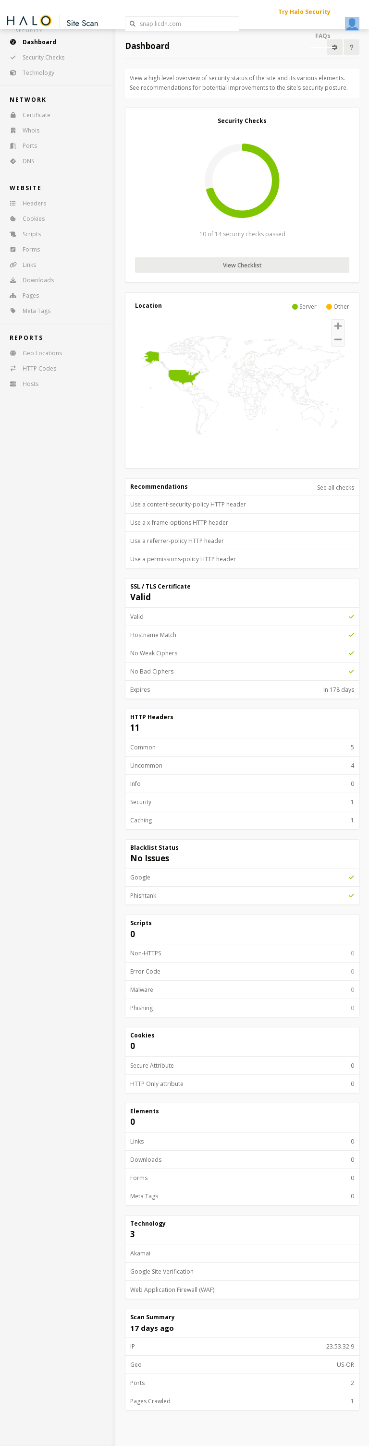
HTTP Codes (29, 368)
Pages (21, 295)
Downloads (28, 280)
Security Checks (33, 57)
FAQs (323, 36)
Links (19, 265)
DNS (18, 161)
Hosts (20, 384)
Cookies (24, 219)
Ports (20, 146)
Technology (28, 73)
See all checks (335, 487)
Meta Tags (26, 311)
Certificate (26, 115)
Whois (21, 130)
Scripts (22, 234)
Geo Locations (32, 353)
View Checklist (242, 265)
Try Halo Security (304, 12)
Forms (21, 249)
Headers (24, 203)
